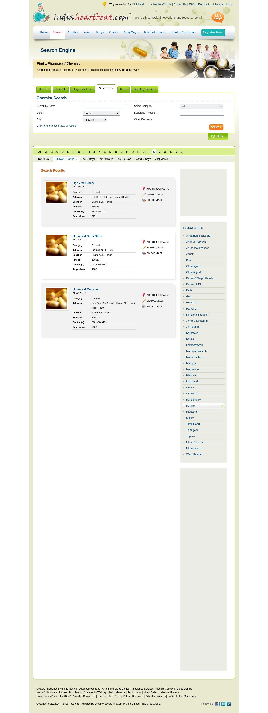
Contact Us (180, 4)
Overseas (192, 393)
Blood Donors (184, 688)
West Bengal (193, 454)
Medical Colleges (165, 688)
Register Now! (213, 32)
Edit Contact (154, 200)
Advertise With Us (161, 4)
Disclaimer (138, 696)
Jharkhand (192, 326)
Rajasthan (192, 411)
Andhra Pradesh (196, 241)
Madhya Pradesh (196, 351)
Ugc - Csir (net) (83, 183)
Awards (77, 696)
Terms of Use (104, 696)
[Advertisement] (203, 192)
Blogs (100, 32)
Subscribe (217, 4)
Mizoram (191, 375)
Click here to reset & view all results (56, 125)
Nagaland (192, 381)
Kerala (190, 338)
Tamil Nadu (193, 423)
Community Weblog (95, 692)
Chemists (107, 688)
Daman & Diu (194, 284)
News (87, 32)
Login (229, 4)
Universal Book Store (87, 236)
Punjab (190, 405)
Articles (72, 32)
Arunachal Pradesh (197, 247)
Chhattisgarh (194, 272)
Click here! (138, 4)
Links (179, 696)
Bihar (189, 260)
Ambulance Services (142, 688)
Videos (113, 32)
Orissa (190, 387)
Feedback (203, 4)
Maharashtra (193, 357)
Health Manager (117, 692)
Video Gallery (151, 692)
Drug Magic (131, 32)
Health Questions (184, 32)
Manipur (191, 363)
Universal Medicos (85, 289)
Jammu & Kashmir (197, 320)
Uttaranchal (193, 448)
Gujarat (190, 302)
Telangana (192, 430)
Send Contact (155, 194)
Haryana (191, 308)
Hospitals (52, 688)
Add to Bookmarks (158, 189)
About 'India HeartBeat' (58, 696)
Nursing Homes (68, 688)
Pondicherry (193, 399)
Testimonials (135, 692)
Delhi (189, 290)
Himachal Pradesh (197, 314)
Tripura (190, 436)
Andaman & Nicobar (198, 235)
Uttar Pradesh (194, 442)
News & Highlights (46, 692)
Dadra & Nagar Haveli (199, 278)
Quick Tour (190, 696)
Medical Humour (155, 32)
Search (57, 32)
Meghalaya (193, 369)
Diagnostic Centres (89, 688)
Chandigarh (193, 266)
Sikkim (190, 417)
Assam (190, 254)
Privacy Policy (122, 696)
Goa (188, 296)
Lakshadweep (194, 345)
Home (44, 32)
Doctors (40, 688)
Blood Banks (122, 688)
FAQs (192, 4)
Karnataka (192, 332)
